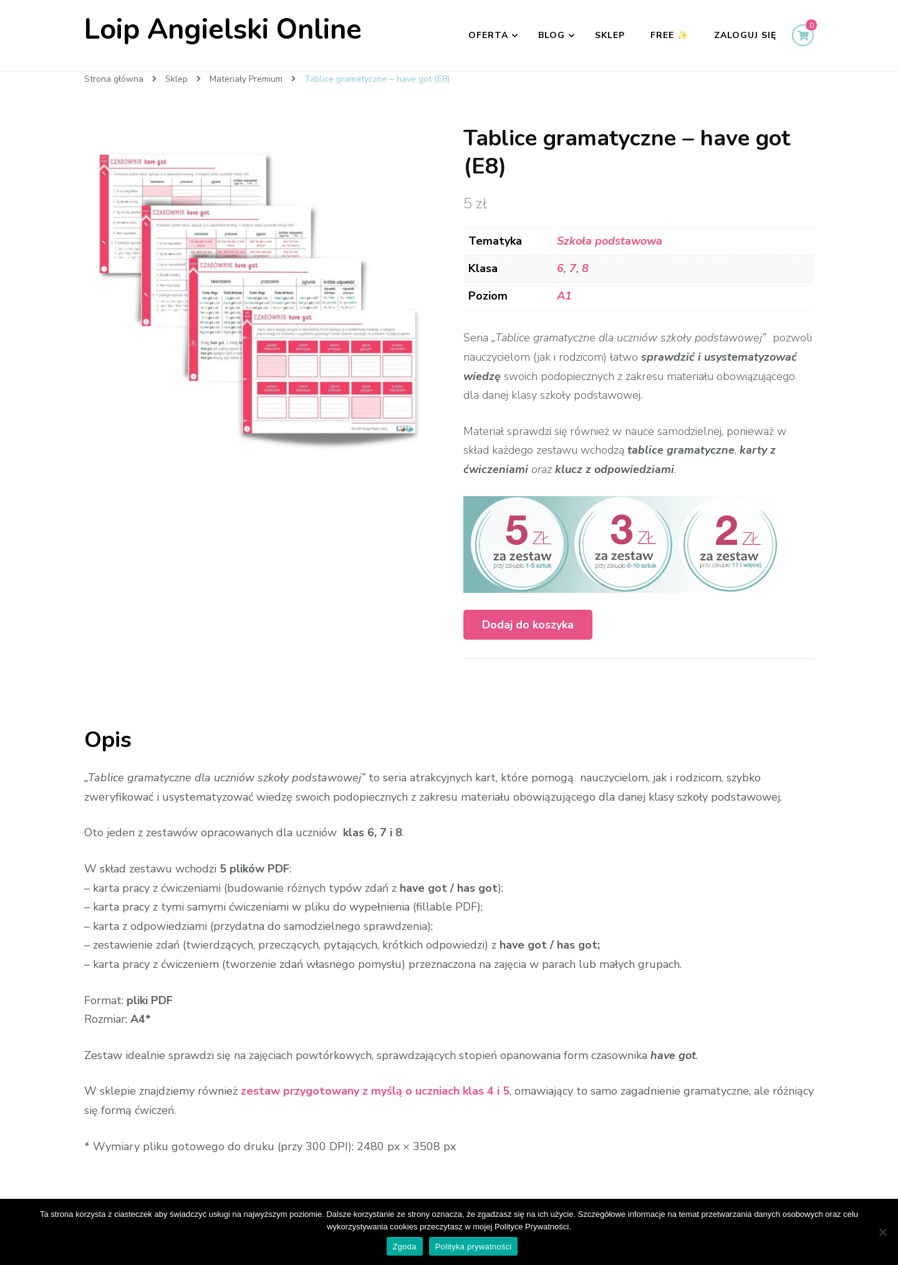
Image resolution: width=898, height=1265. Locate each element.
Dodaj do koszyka (528, 624)
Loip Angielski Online (223, 30)
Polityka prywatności (473, 1246)
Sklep (610, 35)
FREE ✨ (669, 35)
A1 (564, 295)
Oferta (488, 35)
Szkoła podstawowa (609, 240)
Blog (551, 35)
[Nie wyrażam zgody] (882, 1232)
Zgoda (405, 1246)
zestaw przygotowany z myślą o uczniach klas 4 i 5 (375, 1090)
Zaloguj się (745, 35)
